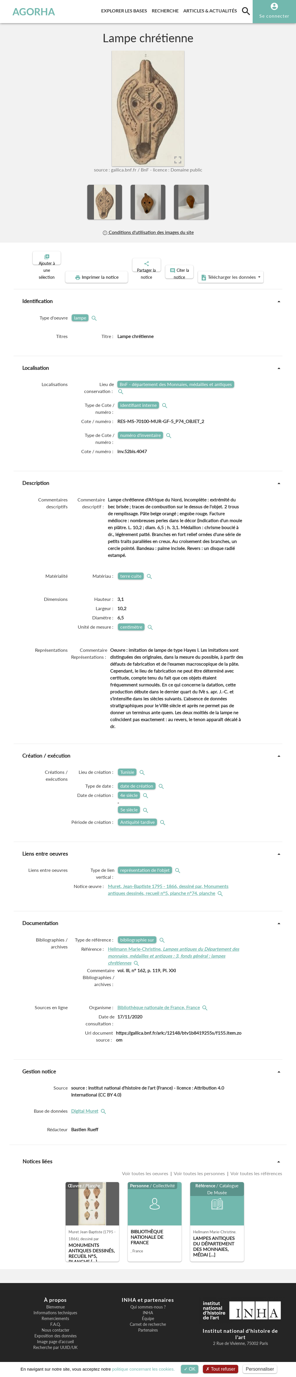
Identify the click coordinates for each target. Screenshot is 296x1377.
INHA (148, 1307)
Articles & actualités (211, 9)
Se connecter (274, 16)
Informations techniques (55, 1307)
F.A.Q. (55, 1319)
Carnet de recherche (148, 1319)
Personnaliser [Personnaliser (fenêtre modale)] (260, 1369)
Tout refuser (220, 1369)
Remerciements (55, 1313)
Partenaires (148, 1325)
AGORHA (30, 11)
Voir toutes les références (256, 1168)
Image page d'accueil (55, 1336)
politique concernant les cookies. (143, 1369)
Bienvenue (55, 1302)
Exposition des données (55, 1331)
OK (190, 1369)
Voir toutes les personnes (199, 1168)
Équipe (148, 1313)
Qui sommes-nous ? (148, 1302)
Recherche (166, 9)
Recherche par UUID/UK (55, 1342)
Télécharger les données (213, 272)
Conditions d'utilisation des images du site (148, 232)
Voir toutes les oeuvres (145, 1168)
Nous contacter (55, 1325)
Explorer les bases (125, 9)
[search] (246, 11)
